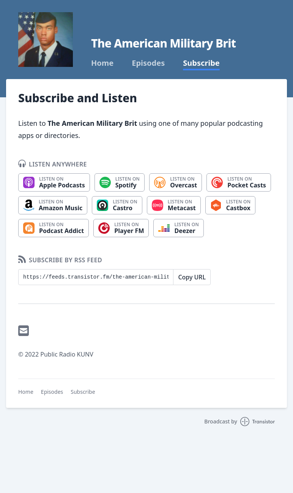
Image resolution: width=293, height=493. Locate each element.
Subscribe (201, 63)
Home (102, 63)
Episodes (148, 63)
